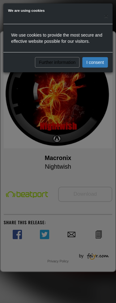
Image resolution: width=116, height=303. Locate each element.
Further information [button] (57, 62)
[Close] (106, 16)
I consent (95, 62)
